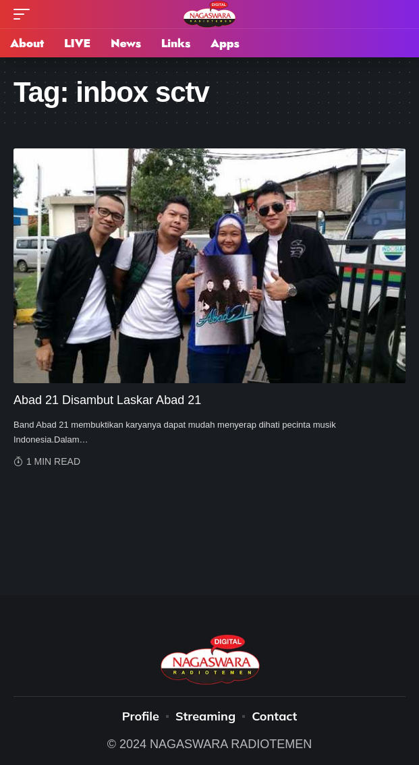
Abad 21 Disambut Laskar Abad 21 (107, 400)
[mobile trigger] (24, 14)
